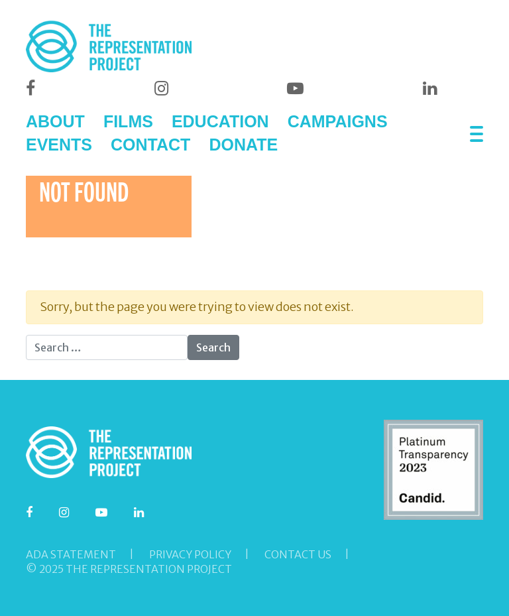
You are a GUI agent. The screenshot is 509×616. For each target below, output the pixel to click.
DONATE (243, 144)
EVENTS (59, 144)
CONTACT (150, 144)
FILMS (128, 121)
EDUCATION (220, 121)
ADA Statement (71, 554)
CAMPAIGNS (338, 121)
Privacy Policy (190, 554)
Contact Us (297, 554)
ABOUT (55, 121)
